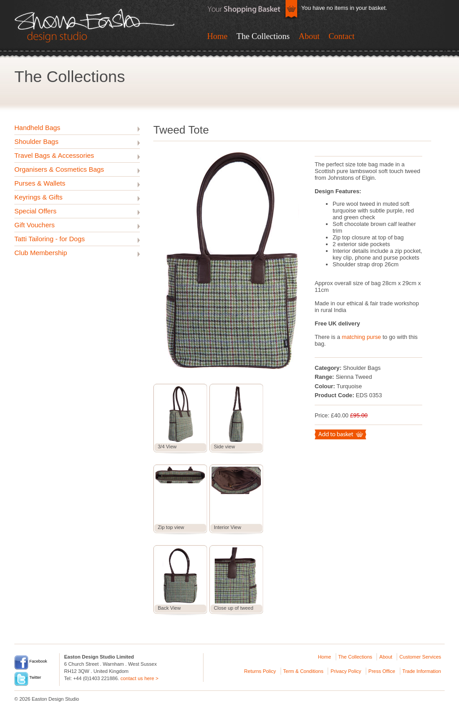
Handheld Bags (37, 127)
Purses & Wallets (39, 183)
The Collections (263, 36)
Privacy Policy (345, 671)
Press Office (381, 671)
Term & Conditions (303, 671)
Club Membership (40, 252)
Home (217, 36)
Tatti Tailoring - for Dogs (49, 239)
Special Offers (35, 211)
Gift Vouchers (34, 225)
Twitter (27, 677)
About (309, 36)
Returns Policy (260, 671)
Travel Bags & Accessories (54, 155)
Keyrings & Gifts (38, 197)
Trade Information (422, 671)
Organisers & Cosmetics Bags (59, 169)
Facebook (30, 661)
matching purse (361, 337)
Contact (342, 36)
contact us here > (140, 678)
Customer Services (420, 656)
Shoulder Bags (36, 141)
